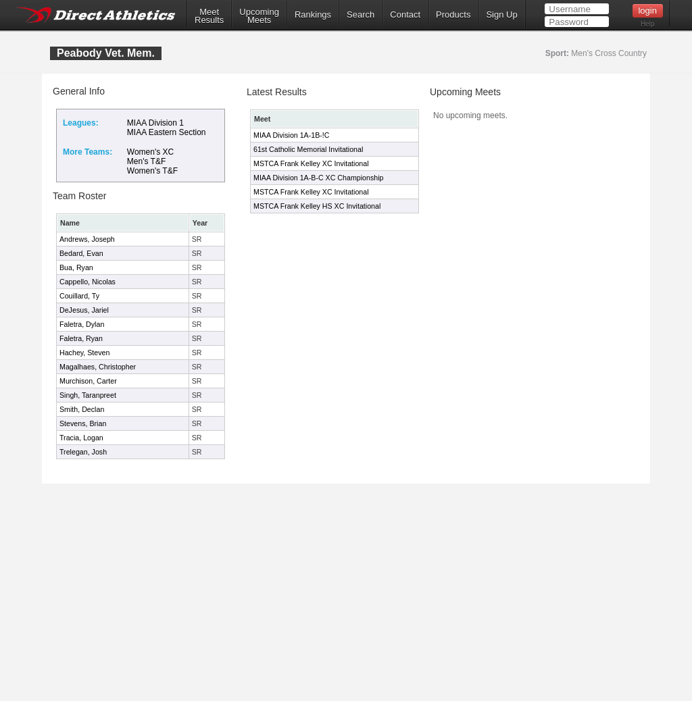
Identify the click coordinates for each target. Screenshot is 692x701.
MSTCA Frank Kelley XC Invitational (311, 163)
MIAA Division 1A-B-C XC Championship (318, 178)
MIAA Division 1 (155, 123)
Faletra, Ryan (81, 338)
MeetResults (209, 16)
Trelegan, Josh (83, 452)
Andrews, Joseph (87, 239)
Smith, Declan (81, 409)
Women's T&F (152, 171)
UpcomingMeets (259, 16)
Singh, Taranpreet (87, 395)
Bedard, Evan (81, 253)
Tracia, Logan (81, 438)
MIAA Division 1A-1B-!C (291, 135)
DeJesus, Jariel (84, 310)
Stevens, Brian (82, 423)
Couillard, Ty (79, 296)
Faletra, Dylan (81, 324)
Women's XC (150, 152)
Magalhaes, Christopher (97, 367)
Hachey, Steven (84, 352)
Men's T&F (146, 161)
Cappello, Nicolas (87, 282)
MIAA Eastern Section (166, 132)
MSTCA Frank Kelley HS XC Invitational (316, 206)
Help (648, 24)
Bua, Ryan (76, 267)
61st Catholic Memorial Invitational (308, 149)
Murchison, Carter (88, 381)
